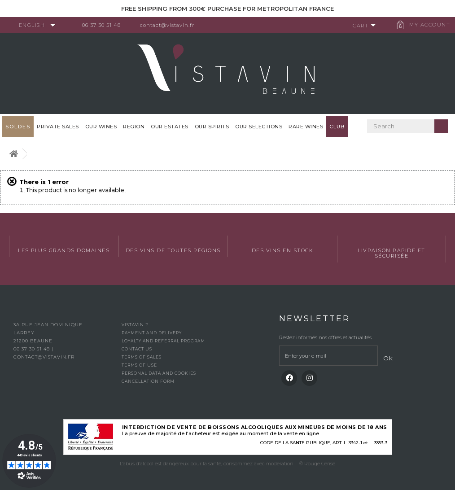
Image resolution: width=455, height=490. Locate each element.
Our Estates (169, 126)
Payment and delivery (152, 332)
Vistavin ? (135, 324)
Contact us (137, 348)
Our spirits (212, 126)
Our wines (101, 126)
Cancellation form (148, 381)
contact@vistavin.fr (171, 25)
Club (337, 126)
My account (426, 25)
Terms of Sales (142, 356)
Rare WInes (306, 126)
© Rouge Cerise (317, 463)
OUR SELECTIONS (258, 126)
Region (133, 126)
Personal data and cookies (159, 373)
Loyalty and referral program (163, 340)
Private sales (58, 126)
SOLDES (18, 126)
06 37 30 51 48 (105, 25)
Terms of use (139, 365)
